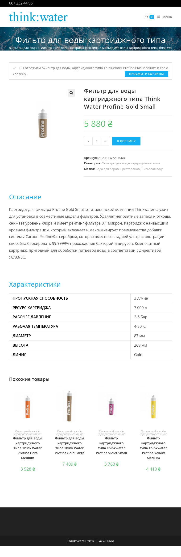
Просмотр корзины (146, 74)
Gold (138, 354)
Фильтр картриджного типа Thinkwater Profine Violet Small (111, 445)
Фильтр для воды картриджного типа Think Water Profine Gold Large (69, 445)
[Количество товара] (96, 141)
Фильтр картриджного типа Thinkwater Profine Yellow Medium (153, 448)
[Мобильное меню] (163, 17)
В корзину (126, 141)
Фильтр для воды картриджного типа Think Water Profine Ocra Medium (27, 448)
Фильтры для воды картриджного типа (70, 48)
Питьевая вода (152, 169)
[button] (71, 93)
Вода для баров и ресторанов (118, 169)
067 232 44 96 (21, 3)
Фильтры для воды (23, 48)
